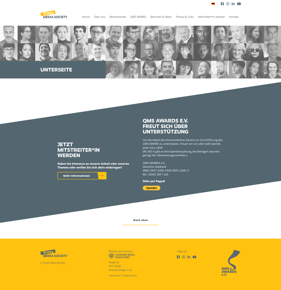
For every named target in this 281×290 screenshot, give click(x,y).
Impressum (115, 275)
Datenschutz (130, 275)
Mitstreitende (118, 16)
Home (86, 16)
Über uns (99, 16)
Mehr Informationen (76, 175)
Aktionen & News (161, 16)
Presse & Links (185, 16)
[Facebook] (222, 3)
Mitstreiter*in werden (211, 16)
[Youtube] (239, 3)
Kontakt (234, 16)
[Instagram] (227, 3)
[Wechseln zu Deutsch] (213, 3)
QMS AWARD (138, 16)
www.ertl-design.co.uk (120, 270)
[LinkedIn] (233, 3)
